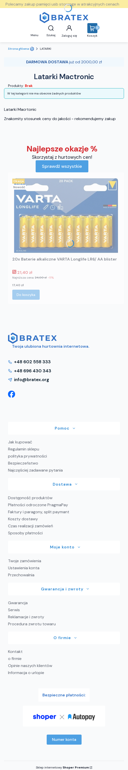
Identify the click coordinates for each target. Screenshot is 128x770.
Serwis (14, 609)
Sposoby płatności (25, 533)
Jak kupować (20, 442)
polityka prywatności (27, 456)
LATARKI (45, 49)
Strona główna (18, 49)
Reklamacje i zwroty (26, 617)
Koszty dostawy (23, 519)
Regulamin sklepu (23, 449)
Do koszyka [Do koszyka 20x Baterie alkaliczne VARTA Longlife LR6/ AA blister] (26, 294)
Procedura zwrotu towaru (32, 624)
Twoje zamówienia (24, 560)
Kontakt (15, 651)
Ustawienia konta (23, 568)
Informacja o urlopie (26, 672)
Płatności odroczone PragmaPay (38, 504)
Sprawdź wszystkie (62, 166)
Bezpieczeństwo (23, 463)
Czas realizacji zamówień (30, 526)
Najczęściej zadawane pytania (35, 470)
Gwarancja (18, 602)
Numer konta (64, 739)
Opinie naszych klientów (30, 665)
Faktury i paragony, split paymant (38, 512)
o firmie (15, 658)
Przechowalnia (21, 575)
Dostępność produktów (30, 497)
